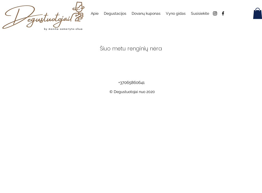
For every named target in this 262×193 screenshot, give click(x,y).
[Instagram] (215, 13)
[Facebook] (223, 13)
